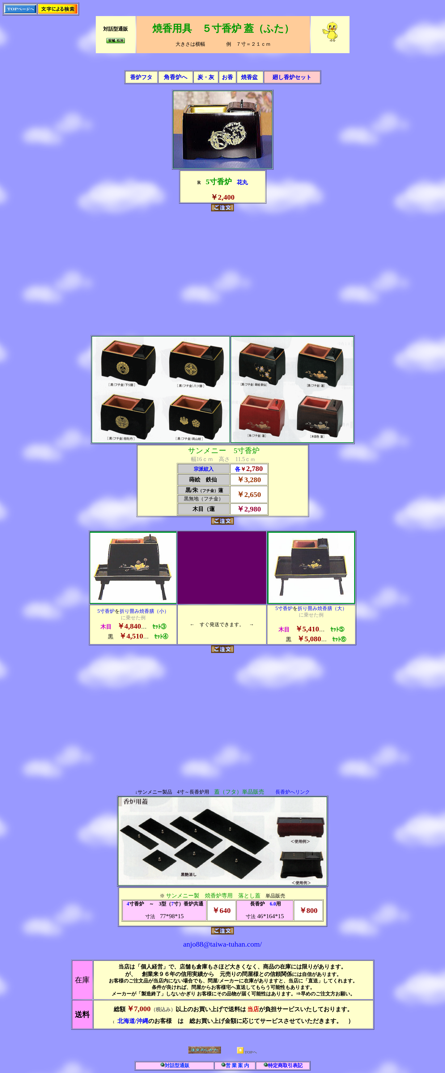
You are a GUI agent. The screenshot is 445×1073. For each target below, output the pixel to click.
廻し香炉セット (292, 77)
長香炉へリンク (292, 792)
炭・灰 (205, 77)
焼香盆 (249, 77)
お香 (227, 77)
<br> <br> (222, 273)
